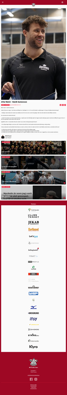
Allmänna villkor (33, 384)
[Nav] (3, 2)
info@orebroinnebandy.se (33, 375)
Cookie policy (33, 387)
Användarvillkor (34, 386)
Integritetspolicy (33, 388)
